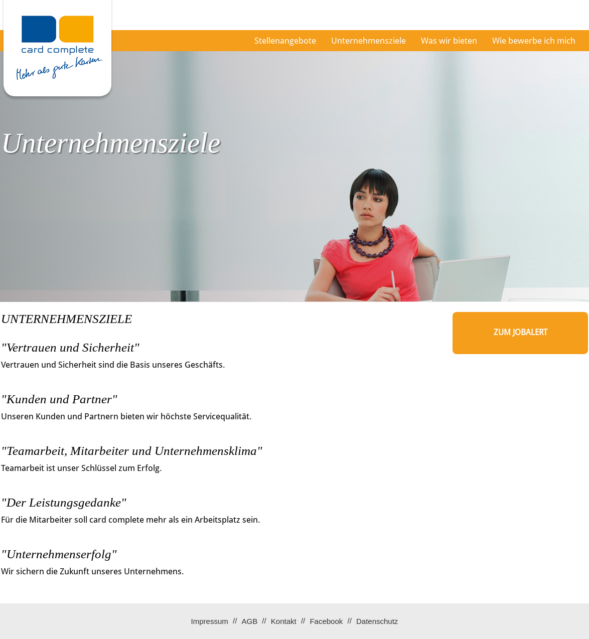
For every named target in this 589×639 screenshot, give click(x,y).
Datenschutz (377, 621)
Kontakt (284, 621)
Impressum (209, 621)
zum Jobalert (520, 332)
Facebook (326, 621)
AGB (249, 621)
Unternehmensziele (368, 41)
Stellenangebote (285, 41)
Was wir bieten (449, 41)
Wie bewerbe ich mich (533, 41)
